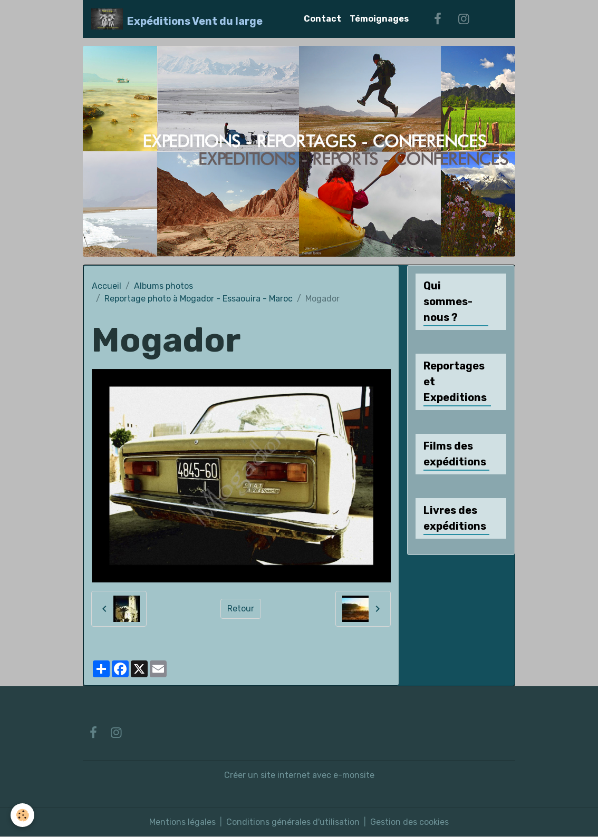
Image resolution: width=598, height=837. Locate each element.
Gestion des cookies (409, 822)
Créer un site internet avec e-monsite (299, 775)
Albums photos (163, 286)
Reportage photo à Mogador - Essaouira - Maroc (198, 299)
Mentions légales (182, 822)
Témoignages (379, 19)
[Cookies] (22, 815)
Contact (322, 19)
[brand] (177, 19)
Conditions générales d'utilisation (293, 822)
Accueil (106, 286)
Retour (240, 609)
